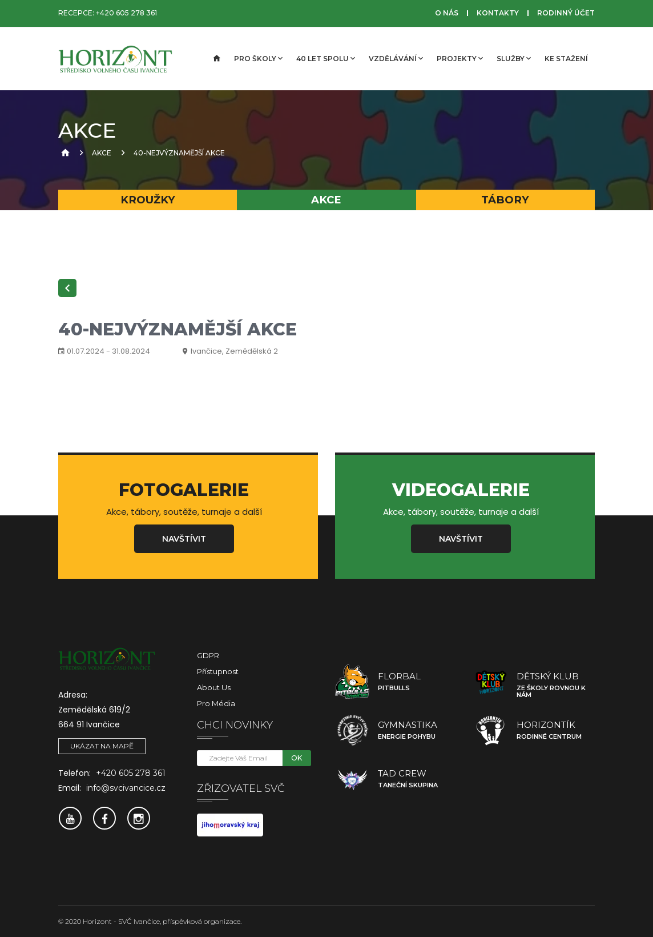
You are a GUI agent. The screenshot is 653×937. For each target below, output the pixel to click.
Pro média (216, 703)
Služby (514, 58)
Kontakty (498, 13)
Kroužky (147, 199)
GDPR (208, 655)
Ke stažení (566, 58)
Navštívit (184, 539)
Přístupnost (218, 671)
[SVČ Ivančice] (115, 59)
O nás (446, 13)
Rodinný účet (566, 13)
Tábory (505, 199)
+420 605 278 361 (126, 13)
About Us (214, 687)
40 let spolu (325, 58)
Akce (101, 153)
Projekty (460, 58)
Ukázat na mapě (102, 746)
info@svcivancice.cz (126, 788)
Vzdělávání (396, 58)
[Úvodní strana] (215, 58)
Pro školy (258, 58)
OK (296, 758)
